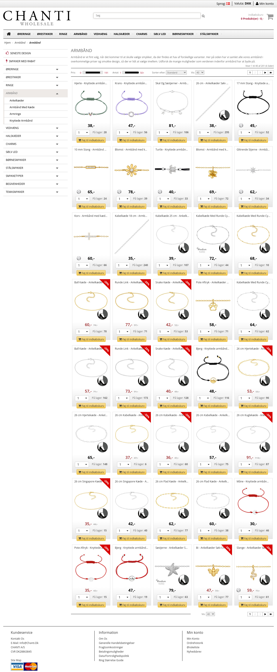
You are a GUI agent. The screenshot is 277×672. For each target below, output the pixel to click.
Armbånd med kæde (21, 107)
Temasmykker (15, 192)
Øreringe (24, 34)
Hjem (7, 42)
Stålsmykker (209, 34)
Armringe (14, 114)
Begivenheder (15, 184)
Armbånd (80, 34)
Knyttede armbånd (19, 120)
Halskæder (122, 34)
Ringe (63, 34)
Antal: (116, 72)
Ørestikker (45, 34)
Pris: (73, 72)
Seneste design (18, 53)
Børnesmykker (183, 34)
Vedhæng (100, 34)
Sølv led (160, 34)
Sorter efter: (159, 72)
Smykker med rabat (20, 61)
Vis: (193, 72)
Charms (141, 34)
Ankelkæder (15, 100)
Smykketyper (14, 176)
